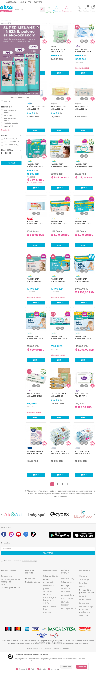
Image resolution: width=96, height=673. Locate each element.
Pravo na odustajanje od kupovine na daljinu (50, 619)
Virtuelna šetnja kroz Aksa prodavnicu (86, 630)
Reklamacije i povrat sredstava (49, 609)
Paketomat (66, 612)
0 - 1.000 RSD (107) (11, 159)
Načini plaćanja (68, 599)
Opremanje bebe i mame (10, 140)
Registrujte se (67, 11)
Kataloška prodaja (11, 144)
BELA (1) (6, 104)
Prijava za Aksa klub (49, 628)
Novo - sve (8, 136)
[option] (13, 535)
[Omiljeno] (86, 8)
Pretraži (11, 183)
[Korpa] (92, 9)
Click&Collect (67, 619)
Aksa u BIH (83, 636)
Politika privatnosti (48, 601)
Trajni (33, 669)
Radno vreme (85, 620)
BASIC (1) (7, 122)
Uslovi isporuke (67, 602)
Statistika (42, 669)
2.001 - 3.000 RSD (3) (11, 165)
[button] (29, 9)
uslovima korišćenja (29, 581)
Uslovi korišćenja (50, 596)
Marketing (55, 669)
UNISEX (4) (7, 113)
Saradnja (83, 603)
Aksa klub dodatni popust (11, 132)
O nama (83, 596)
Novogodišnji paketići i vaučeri (86, 611)
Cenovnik (47, 633)
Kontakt (82, 616)
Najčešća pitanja (32, 602)
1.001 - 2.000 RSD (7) (11, 162)
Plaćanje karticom (65, 624)
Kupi (60, 93)
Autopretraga (53, 32)
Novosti (82, 607)
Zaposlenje (84, 600)
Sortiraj (64, 29)
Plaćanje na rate (68, 629)
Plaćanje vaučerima (66, 607)
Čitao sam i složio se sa (20, 581)
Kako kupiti (30, 599)
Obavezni (23, 669)
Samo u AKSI (8, 147)
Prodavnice (84, 623)
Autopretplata (67, 615)
